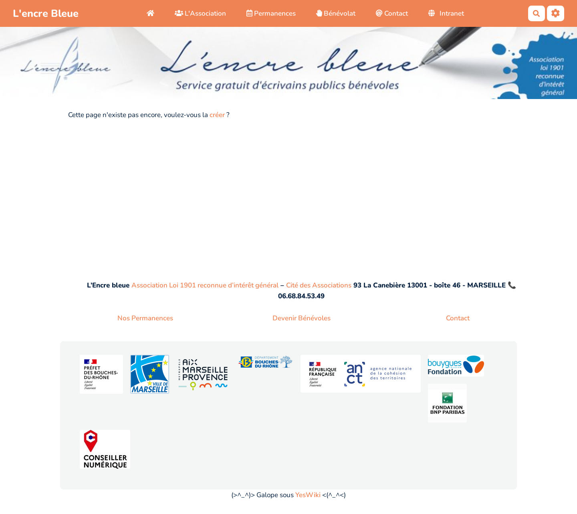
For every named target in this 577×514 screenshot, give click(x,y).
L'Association (200, 13)
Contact (392, 13)
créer (217, 114)
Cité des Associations (318, 285)
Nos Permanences (145, 318)
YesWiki (308, 495)
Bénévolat (335, 13)
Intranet (446, 13)
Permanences (271, 13)
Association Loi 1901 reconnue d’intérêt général (204, 285)
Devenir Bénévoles (301, 318)
